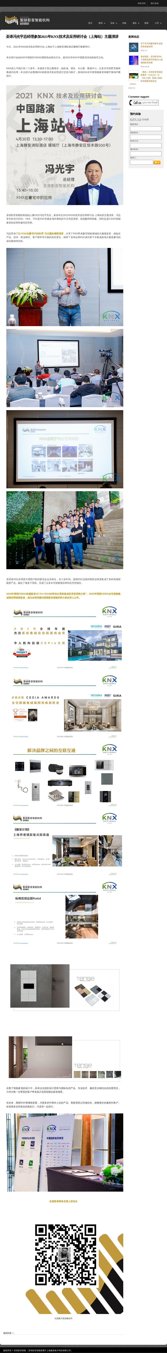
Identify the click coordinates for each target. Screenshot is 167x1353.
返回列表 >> (8, 1333)
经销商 (145, 119)
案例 (100, 24)
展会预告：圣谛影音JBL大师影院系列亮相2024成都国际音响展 (152, 59)
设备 (112, 24)
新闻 (146, 23)
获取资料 (142, 3)
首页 (90, 23)
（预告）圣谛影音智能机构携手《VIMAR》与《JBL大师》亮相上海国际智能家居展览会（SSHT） (145, 78)
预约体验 (155, 3)
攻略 (124, 23)
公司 (157, 24)
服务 (134, 24)
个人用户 (135, 119)
